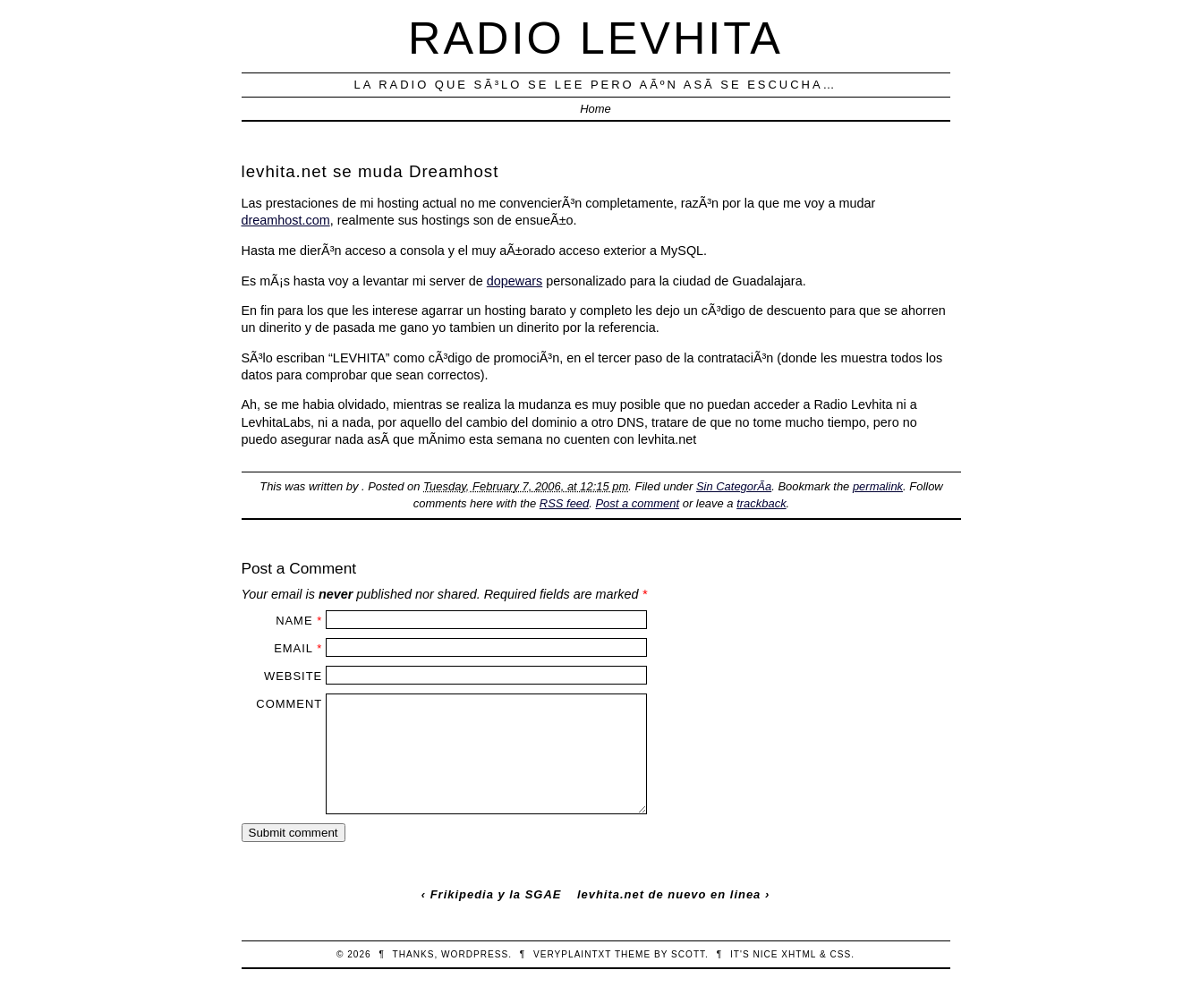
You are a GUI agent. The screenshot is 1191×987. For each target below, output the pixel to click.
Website (293, 676)
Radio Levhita (595, 38)
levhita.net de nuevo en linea (669, 894)
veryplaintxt (572, 954)
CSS (840, 954)
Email (293, 648)
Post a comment (637, 503)
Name (294, 620)
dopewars (514, 281)
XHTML (798, 954)
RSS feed (564, 503)
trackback (761, 503)
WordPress (474, 954)
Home (595, 108)
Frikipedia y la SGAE (496, 894)
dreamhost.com (286, 220)
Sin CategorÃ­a (733, 486)
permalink (878, 486)
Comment (289, 703)
